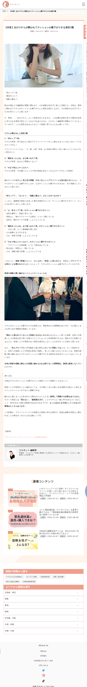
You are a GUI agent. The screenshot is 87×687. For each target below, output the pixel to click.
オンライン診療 (31, 577)
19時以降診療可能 (29, 582)
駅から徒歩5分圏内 (12, 582)
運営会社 (43, 651)
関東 (7, 599)
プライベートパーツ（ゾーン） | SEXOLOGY (25, 437)
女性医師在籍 (45, 577)
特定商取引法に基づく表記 (43, 661)
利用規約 (43, 656)
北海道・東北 (10, 592)
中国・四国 (9, 624)
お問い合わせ (43, 665)
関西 (7, 612)
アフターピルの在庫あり (14, 577)
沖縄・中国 (9, 631)
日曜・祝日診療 (58, 577)
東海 (7, 605)
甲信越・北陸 (10, 618)
